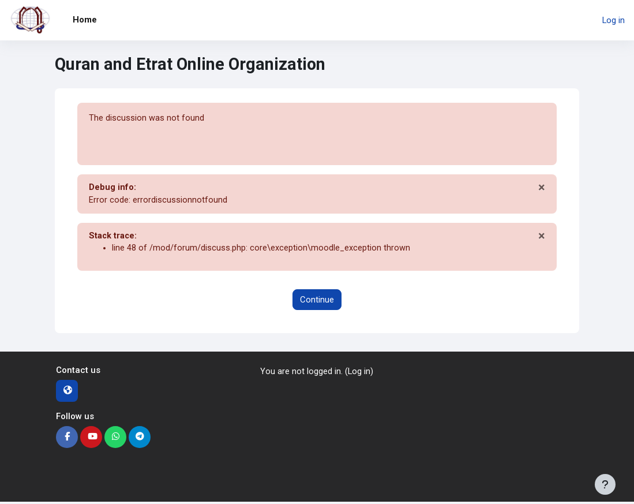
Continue (317, 301)
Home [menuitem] (85, 19)
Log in (613, 20)
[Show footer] (605, 484)
